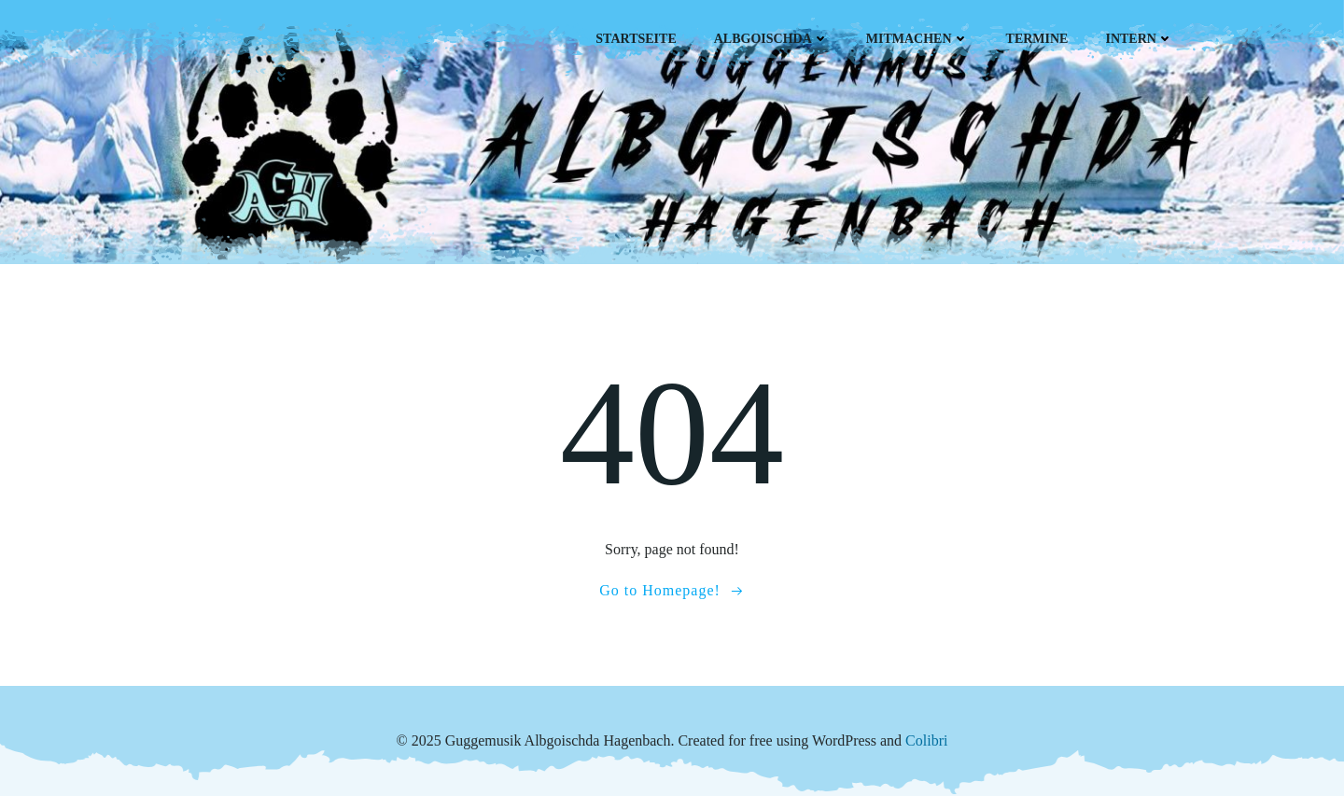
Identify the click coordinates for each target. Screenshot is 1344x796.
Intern (1138, 39)
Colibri (926, 740)
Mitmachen (917, 39)
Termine (1037, 39)
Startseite (635, 39)
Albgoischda (771, 39)
